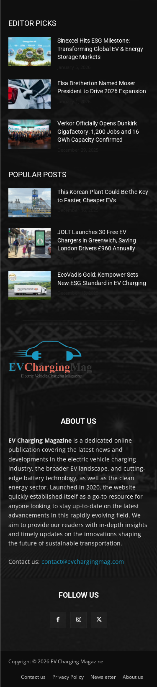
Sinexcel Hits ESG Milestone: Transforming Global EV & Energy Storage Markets (100, 48)
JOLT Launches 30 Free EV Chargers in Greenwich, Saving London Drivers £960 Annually (96, 240)
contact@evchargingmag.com (82, 562)
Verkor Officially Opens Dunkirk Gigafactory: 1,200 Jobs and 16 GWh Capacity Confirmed (98, 131)
